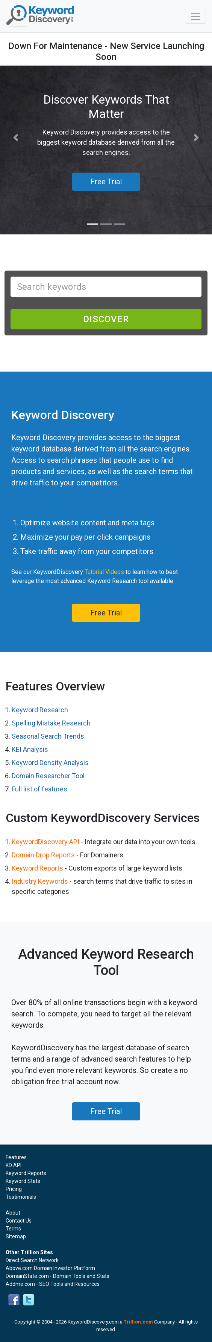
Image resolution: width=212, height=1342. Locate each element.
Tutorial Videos (104, 571)
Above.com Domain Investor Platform (50, 1268)
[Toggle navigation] (195, 16)
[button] (16, 137)
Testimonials (21, 1197)
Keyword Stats (23, 1181)
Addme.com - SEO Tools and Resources (53, 1284)
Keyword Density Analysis (50, 763)
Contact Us (19, 1221)
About (13, 1213)
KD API (13, 1165)
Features (16, 1157)
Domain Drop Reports (43, 855)
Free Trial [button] (106, 181)
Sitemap (16, 1236)
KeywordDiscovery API (45, 842)
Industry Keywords (40, 881)
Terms (13, 1229)
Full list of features (39, 789)
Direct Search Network (32, 1260)
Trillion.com (138, 1322)
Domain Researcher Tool (48, 776)
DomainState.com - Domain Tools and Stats (57, 1276)
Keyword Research (40, 710)
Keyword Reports (37, 868)
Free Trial (106, 612)
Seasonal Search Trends (48, 736)
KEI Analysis (30, 749)
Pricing (14, 1189)
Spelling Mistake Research (51, 723)
